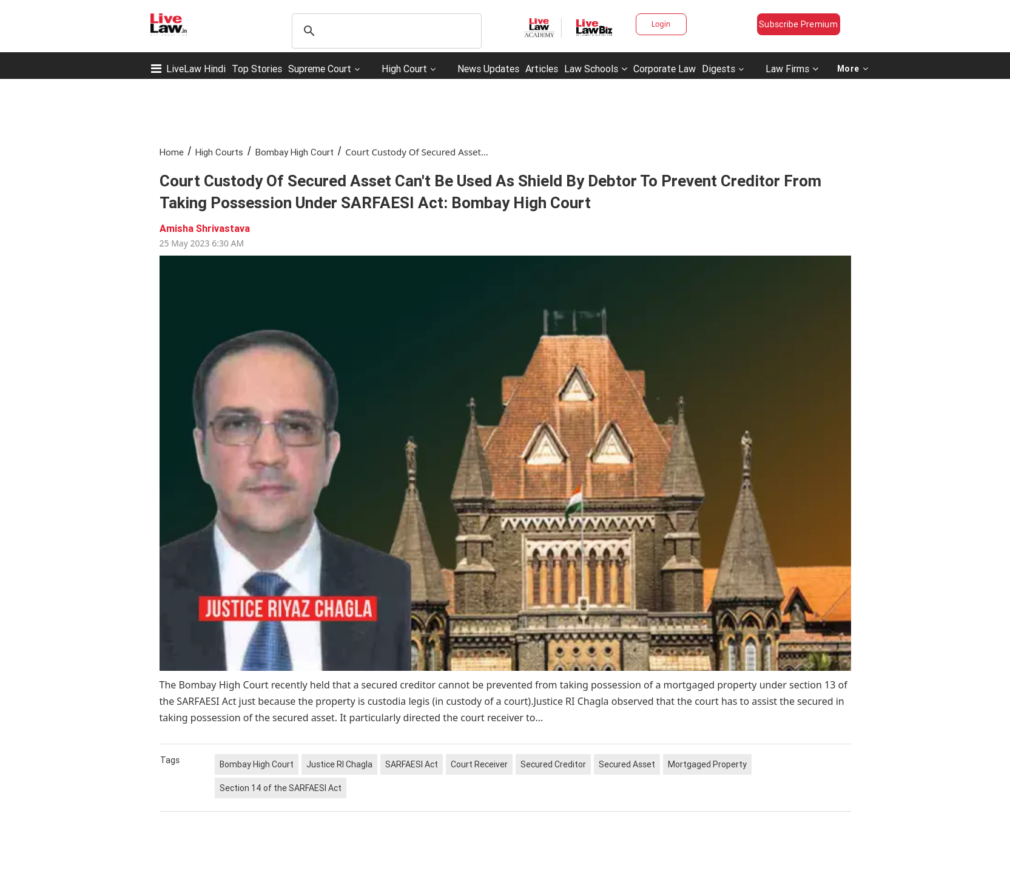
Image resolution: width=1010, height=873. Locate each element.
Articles (541, 69)
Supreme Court (319, 69)
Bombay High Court (294, 152)
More (853, 68)
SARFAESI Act (411, 764)
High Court (404, 69)
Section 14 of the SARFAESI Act (281, 788)
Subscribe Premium (798, 24)
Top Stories (257, 69)
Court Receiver (479, 764)
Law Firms (792, 69)
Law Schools (595, 69)
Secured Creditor (553, 764)
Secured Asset (627, 764)
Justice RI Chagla (339, 764)
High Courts (219, 152)
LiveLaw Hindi (196, 69)
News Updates (488, 69)
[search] (384, 31)
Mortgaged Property (707, 764)
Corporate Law (664, 69)
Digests (718, 69)
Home (172, 152)
